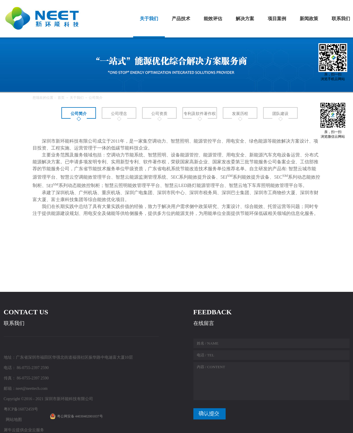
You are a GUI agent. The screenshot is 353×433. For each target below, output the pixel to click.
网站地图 (13, 419)
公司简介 (96, 98)
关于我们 (77, 98)
